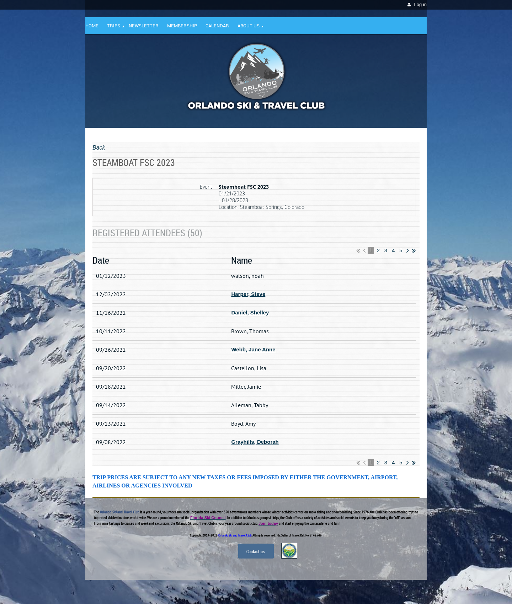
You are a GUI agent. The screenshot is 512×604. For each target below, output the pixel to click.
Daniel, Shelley (250, 312)
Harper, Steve (248, 294)
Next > (407, 250)
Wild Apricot (365, 590)
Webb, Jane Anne (253, 349)
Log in (420, 4)
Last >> (413, 250)
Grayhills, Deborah (254, 442)
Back (98, 148)
